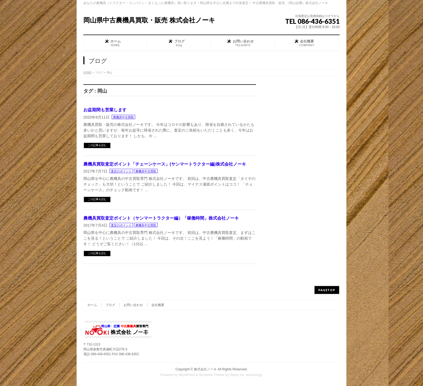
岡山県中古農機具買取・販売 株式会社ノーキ (149, 20)
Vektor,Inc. (237, 375)
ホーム (92, 305)
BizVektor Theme (211, 375)
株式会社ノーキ (205, 369)
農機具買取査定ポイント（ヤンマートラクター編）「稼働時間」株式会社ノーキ (161, 218)
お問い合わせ (133, 305)
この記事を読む (97, 145)
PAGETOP (326, 290)
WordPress (187, 375)
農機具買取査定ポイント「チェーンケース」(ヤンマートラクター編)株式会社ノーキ (164, 164)
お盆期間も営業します (105, 110)
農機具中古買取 (123, 117)
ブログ (110, 305)
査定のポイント (121, 171)
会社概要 (157, 305)
